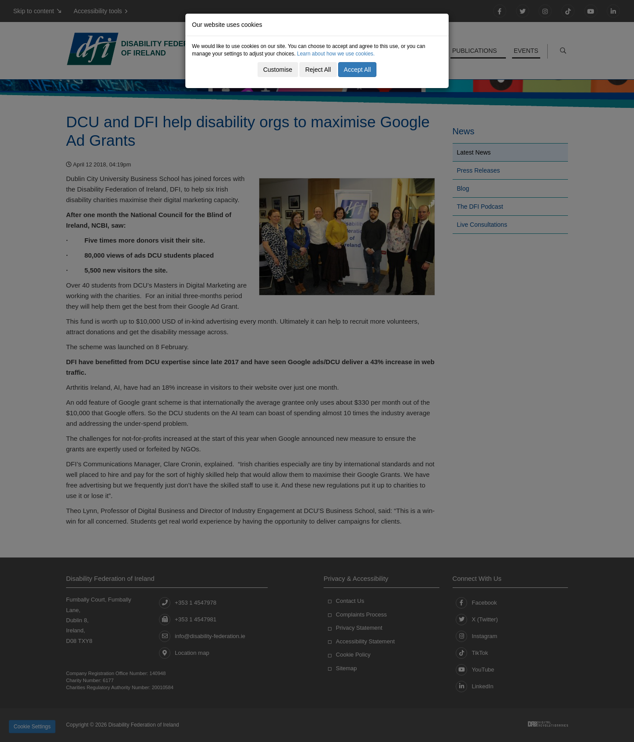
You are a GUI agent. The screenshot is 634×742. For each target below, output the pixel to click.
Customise (277, 69)
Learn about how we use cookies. (336, 54)
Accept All (357, 69)
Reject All (318, 69)
